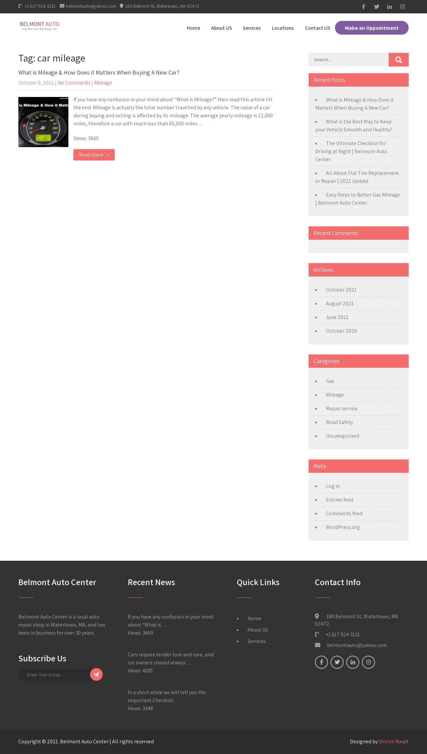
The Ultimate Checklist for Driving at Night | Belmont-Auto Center (351, 151)
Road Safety (339, 422)
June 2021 (337, 317)
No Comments (74, 82)
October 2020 (341, 330)
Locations (283, 28)
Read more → (94, 154)
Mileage (103, 82)
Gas (330, 381)
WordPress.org (343, 527)
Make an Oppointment (372, 27)
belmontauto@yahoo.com (88, 6)
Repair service (342, 408)
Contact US (317, 28)
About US (221, 28)
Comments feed (344, 513)
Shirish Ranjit (394, 741)
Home (193, 28)
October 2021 (341, 289)
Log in (333, 486)
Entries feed (339, 499)
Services (252, 28)
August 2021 (340, 303)
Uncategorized (342, 435)
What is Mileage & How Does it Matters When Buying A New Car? (98, 72)
